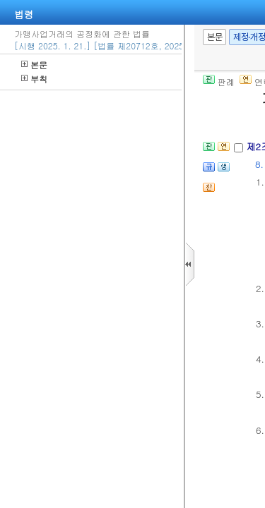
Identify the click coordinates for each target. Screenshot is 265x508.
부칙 (34, 79)
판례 (219, 81)
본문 (34, 65)
